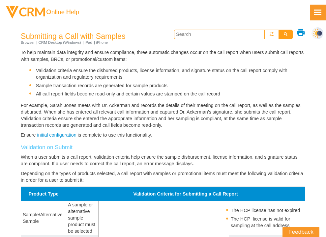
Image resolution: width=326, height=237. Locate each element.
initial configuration (56, 135)
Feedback (300, 231)
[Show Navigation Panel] (318, 12)
